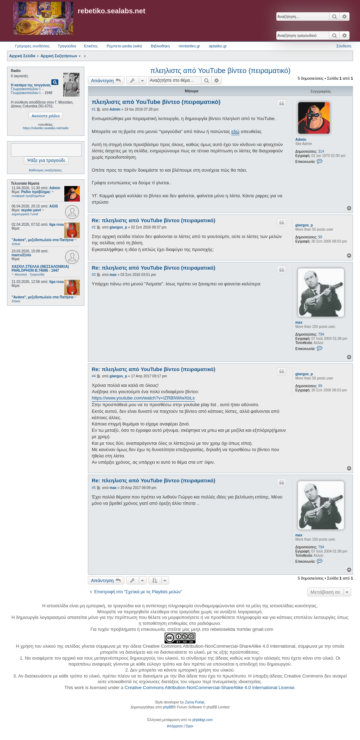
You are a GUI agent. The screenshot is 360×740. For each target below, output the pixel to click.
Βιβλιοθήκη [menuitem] (160, 46)
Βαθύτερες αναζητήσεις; (45, 170)
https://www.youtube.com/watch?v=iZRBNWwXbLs (143, 398)
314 (321, 151)
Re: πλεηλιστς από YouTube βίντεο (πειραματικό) (153, 220)
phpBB (168, 707)
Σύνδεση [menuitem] (343, 46)
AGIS (53, 206)
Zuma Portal (194, 702)
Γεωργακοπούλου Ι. (26, 89)
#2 (94, 227)
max (298, 322)
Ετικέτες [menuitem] (91, 46)
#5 (94, 488)
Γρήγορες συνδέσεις (32, 46)
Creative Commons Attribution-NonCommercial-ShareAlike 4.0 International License (209, 687)
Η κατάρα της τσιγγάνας (31, 85)
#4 (94, 376)
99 (320, 237)
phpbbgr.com (202, 720)
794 (321, 334)
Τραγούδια (67, 46)
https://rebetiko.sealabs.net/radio (46, 128)
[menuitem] (175, 726)
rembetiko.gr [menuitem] (189, 46)
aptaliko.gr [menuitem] (218, 46)
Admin (54, 188)
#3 (94, 275)
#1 (94, 109)
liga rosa (56, 224)
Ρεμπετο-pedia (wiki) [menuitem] (124, 46)
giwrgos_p (304, 225)
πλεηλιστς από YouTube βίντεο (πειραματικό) (220, 70)
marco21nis (21, 255)
